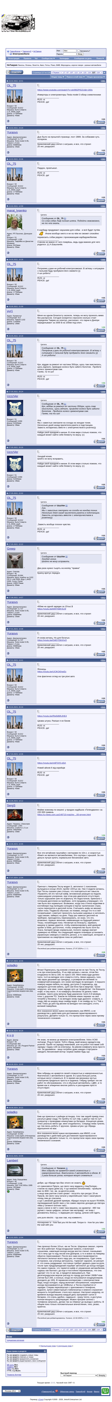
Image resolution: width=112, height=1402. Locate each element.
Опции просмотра (95, 77)
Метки (9, 1336)
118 (98, 73)
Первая (55, 73)
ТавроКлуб (80, 1392)
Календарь (64, 58)
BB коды (10, 1365)
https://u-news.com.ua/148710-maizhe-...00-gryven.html (64, 814)
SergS (11, 805)
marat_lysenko (17, 210)
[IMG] (9, 1369)
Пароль (60, 54)
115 (84, 73)
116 (89, 73)
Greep (11, 548)
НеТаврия (37, 51)
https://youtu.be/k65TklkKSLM (51, 609)
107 (71, 73)
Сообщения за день (83, 58)
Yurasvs (12, 132)
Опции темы (56, 77)
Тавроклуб (26, 51)
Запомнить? (84, 51)
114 (80, 73)
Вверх (96, 1392)
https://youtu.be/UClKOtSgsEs (51, 671)
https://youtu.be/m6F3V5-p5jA (51, 763)
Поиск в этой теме (75, 77)
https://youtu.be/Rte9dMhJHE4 (52, 716)
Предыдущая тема (48, 1346)
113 (75, 73)
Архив (89, 1392)
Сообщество (48, 58)
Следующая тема (64, 1346)
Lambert (12, 1160)
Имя (58, 51)
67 (68, 73)
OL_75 (11, 85)
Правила (27, 58)
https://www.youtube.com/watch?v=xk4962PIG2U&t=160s (65, 90)
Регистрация (13, 58)
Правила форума (14, 1375)
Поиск (100, 58)
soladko (12, 965)
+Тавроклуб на (49, 1392)
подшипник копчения (15, 1340)
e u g (10, 1035)
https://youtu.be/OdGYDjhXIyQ (52, 640)
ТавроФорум (15, 51)
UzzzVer (12, 396)
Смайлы (10, 1367)
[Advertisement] (73, 23)
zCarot (40, 1399)
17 (64, 73)
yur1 (10, 311)
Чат (36, 58)
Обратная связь (67, 1392)
